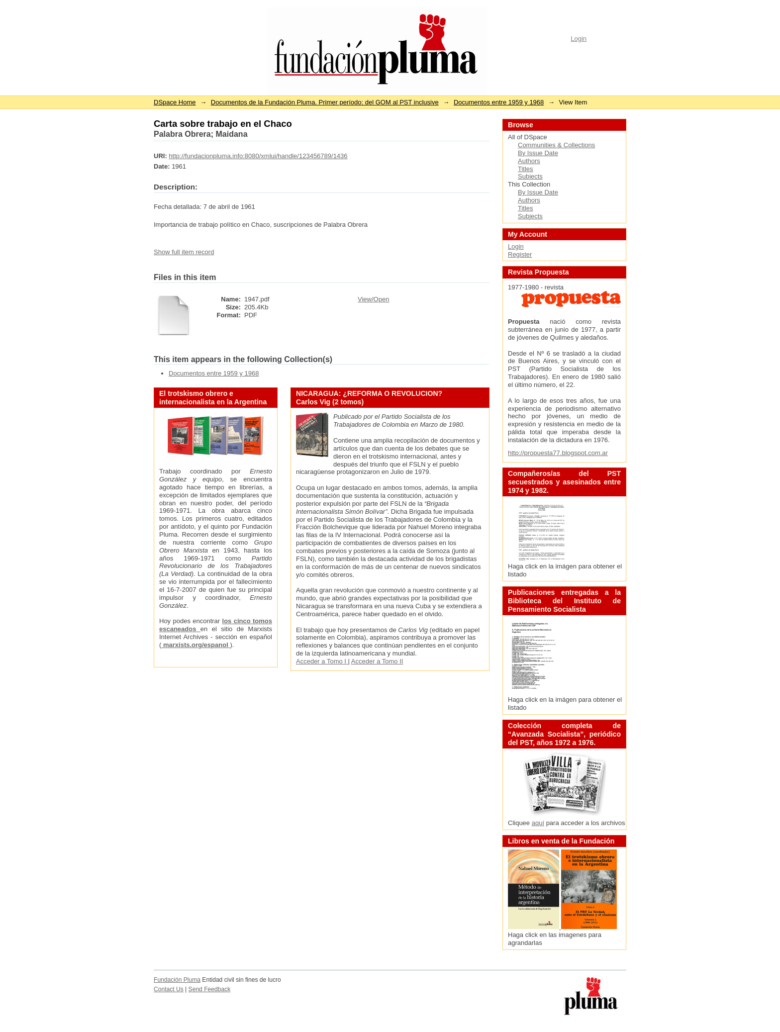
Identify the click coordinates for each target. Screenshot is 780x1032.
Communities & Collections (556, 145)
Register (520, 254)
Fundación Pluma (177, 979)
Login (578, 38)
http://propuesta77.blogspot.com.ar (558, 453)
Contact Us (169, 989)
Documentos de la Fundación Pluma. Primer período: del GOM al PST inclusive (325, 102)
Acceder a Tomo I (322, 661)
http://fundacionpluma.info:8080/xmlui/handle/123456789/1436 (258, 156)
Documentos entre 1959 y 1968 (499, 102)
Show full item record (184, 252)
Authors (529, 161)
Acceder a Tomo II (377, 661)
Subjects (530, 176)
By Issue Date (538, 153)
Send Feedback (210, 989)
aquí (538, 823)
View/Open (373, 299)
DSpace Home (175, 102)
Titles (525, 169)
